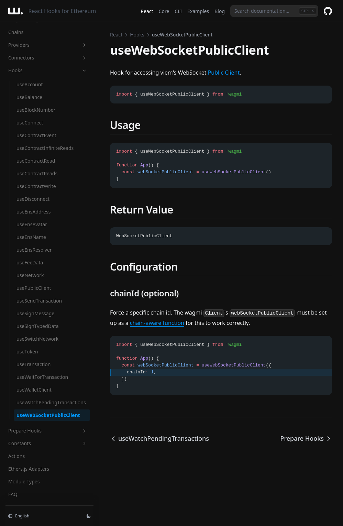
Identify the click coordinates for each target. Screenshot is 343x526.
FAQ (13, 494)
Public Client (224, 72)
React (147, 11)
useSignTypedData (37, 326)
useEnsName (31, 237)
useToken (27, 351)
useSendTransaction (39, 300)
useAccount (29, 84)
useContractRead (35, 160)
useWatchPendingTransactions (51, 402)
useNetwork (30, 275)
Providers (47, 45)
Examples (198, 11)
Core (164, 11)
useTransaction (33, 364)
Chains (15, 32)
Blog (219, 11)
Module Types (24, 481)
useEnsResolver (34, 249)
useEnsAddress (33, 211)
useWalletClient (34, 389)
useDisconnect (32, 199)
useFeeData (29, 262)
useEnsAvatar (31, 224)
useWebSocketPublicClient (48, 415)
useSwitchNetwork (37, 339)
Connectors (47, 57)
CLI (178, 11)
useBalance (29, 97)
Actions (16, 456)
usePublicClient (33, 288)
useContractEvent (36, 135)
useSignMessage (35, 313)
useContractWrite (36, 186)
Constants (47, 443)
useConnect (29, 122)
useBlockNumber (35, 110)
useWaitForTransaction (42, 377)
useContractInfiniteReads (45, 148)
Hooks (47, 70)
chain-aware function (157, 323)
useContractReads (36, 173)
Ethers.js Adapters (28, 468)
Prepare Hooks (47, 430)
